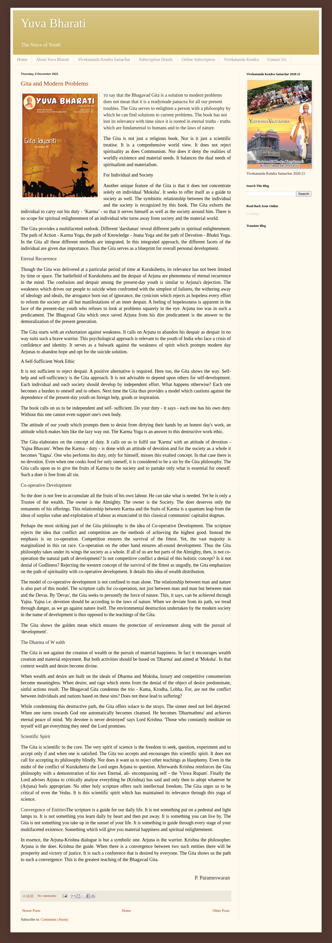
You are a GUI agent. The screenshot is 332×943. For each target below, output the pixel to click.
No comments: (48, 896)
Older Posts (221, 911)
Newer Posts (31, 911)
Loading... (253, 214)
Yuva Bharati (53, 23)
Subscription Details (156, 59)
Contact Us (276, 59)
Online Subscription (198, 59)
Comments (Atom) (54, 919)
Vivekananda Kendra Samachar (104, 59)
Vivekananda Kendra (241, 59)
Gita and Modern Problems (54, 83)
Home (22, 59)
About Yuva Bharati (52, 59)
